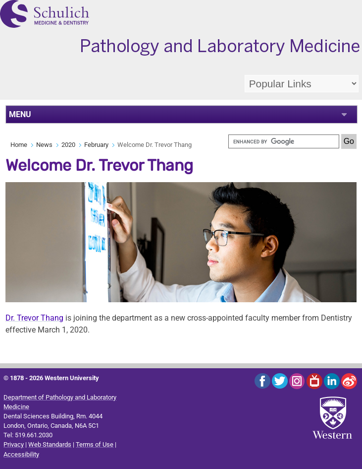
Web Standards (49, 444)
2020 (68, 144)
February (96, 144)
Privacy (13, 444)
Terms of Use (94, 444)
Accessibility (21, 454)
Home (18, 144)
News (44, 144)
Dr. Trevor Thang (34, 318)
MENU (20, 114)
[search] (283, 141)
